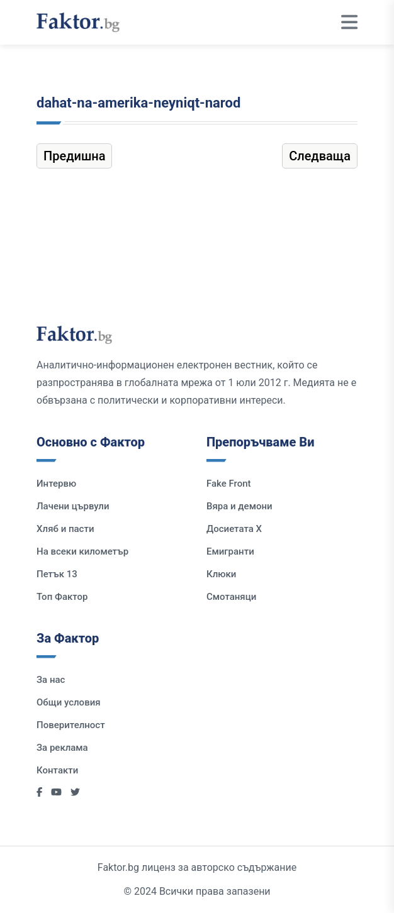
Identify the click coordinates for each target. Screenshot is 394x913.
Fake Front (228, 483)
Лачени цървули (73, 506)
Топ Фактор (62, 596)
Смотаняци (231, 596)
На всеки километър (82, 551)
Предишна (74, 155)
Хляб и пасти (65, 528)
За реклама (62, 747)
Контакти (57, 770)
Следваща (320, 155)
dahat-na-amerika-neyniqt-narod (138, 103)
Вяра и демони (239, 506)
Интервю (56, 483)
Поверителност (71, 725)
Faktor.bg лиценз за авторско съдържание (197, 867)
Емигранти (230, 551)
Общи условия (69, 702)
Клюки (221, 574)
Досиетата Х (234, 528)
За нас (51, 679)
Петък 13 (57, 574)
